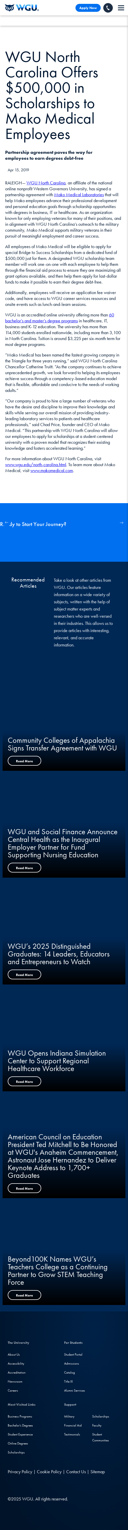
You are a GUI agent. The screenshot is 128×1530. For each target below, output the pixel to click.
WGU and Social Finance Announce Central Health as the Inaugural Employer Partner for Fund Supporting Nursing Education (62, 843)
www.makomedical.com (51, 470)
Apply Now (88, 8)
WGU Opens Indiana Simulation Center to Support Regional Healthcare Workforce (57, 1060)
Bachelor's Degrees (20, 1425)
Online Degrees (18, 1443)
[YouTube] (43, 1485)
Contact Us (76, 1472)
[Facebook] (22, 1485)
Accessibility (16, 1363)
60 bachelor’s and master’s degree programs (59, 318)
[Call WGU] (108, 8)
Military (69, 1416)
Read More (24, 761)
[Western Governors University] (22, 8)
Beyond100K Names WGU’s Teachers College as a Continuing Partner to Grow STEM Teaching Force (58, 1270)
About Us (14, 1354)
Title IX (68, 1381)
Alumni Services (74, 1390)
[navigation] (121, 7)
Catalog (69, 1372)
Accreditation (16, 1372)
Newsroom (15, 1381)
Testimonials (72, 1434)
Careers (13, 1390)
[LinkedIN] (12, 1485)
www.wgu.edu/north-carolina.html (35, 464)
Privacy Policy (20, 1472)
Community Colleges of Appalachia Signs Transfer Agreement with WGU (62, 744)
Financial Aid (73, 1425)
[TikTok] (53, 1485)
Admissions (71, 1363)
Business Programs (20, 1416)
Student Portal (73, 1354)
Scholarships (16, 1452)
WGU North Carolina (46, 183)
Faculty (96, 1425)
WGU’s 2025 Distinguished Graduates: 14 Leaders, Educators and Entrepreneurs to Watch (59, 953)
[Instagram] (33, 1485)
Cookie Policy (49, 1472)
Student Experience (20, 1434)
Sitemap (97, 1472)
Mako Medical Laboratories (79, 195)
